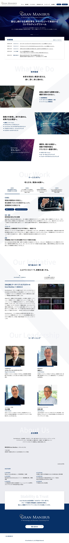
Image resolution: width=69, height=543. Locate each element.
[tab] (12, 190)
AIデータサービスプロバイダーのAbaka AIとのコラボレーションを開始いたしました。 (36, 43)
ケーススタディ (32, 4)
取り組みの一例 (40, 4)
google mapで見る (61, 463)
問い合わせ (34, 527)
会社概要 (53, 4)
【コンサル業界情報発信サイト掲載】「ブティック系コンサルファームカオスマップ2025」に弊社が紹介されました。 (34, 52)
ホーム (22, 4)
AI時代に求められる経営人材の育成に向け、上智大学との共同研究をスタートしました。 (36, 48)
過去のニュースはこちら (57, 39)
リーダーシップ (47, 4)
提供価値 (26, 4)
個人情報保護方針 (9, 536)
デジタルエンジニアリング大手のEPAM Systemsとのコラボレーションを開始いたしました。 (37, 46)
